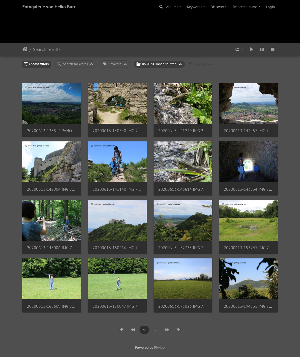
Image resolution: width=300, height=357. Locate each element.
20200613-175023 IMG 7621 (183, 306)
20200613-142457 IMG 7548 (248, 130)
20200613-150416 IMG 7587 (117, 247)
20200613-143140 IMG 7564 (117, 189)
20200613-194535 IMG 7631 (248, 306)
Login (270, 6)
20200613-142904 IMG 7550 (51, 189)
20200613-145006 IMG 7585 (51, 247)
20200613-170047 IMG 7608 (117, 306)
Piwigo (159, 347)
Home (25, 49)
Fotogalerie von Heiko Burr (49, 7)
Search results (47, 49)
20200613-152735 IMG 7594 (183, 247)
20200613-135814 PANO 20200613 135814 (51, 130)
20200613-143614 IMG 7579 (183, 189)
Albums (172, 6)
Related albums (245, 6)
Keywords (194, 6)
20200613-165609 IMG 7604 (51, 306)
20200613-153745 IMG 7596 (248, 247)
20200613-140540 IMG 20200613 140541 (117, 130)
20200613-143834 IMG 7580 (248, 189)
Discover (217, 6)
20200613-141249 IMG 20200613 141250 (183, 130)
